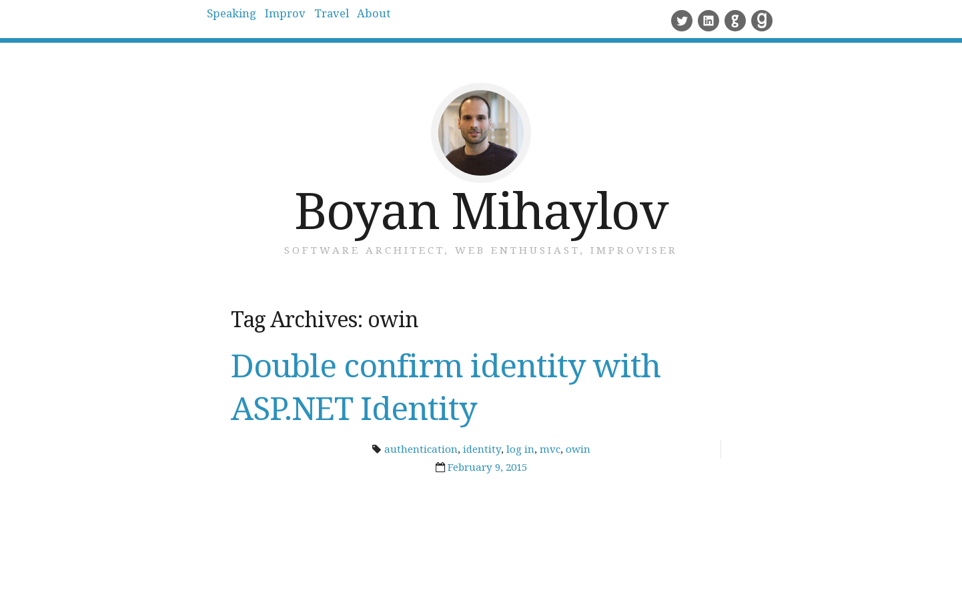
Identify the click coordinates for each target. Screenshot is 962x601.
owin (578, 448)
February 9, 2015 (487, 466)
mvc (550, 448)
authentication (421, 448)
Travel (387, 20)
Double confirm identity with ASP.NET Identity (445, 386)
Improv (318, 20)
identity (482, 448)
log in (520, 448)
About (450, 20)
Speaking (243, 20)
